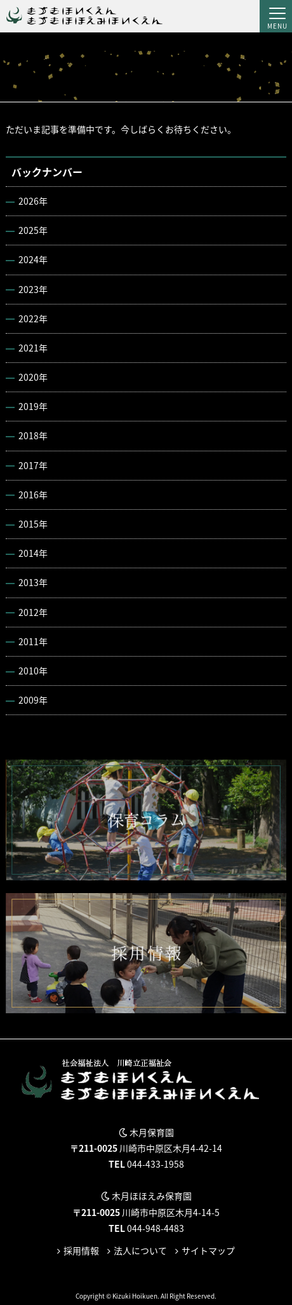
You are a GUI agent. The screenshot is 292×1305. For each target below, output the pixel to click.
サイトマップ (208, 1250)
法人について (140, 1250)
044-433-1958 (155, 1164)
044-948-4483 (155, 1228)
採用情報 (81, 1250)
